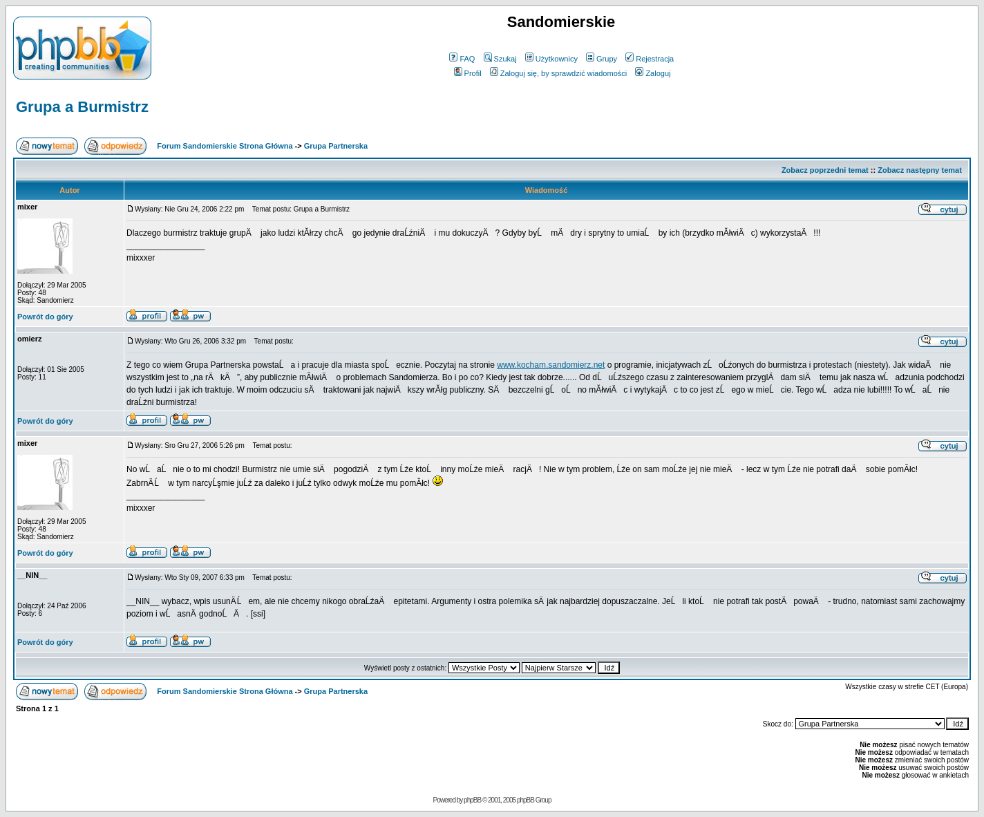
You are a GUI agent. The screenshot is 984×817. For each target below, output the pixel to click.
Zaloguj (652, 73)
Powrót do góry (45, 316)
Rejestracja (649, 59)
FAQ (462, 59)
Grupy (601, 59)
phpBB (472, 800)
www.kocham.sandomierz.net (551, 365)
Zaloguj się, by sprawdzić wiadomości (558, 73)
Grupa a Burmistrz (82, 106)
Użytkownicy (551, 59)
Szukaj (500, 59)
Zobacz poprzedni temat (825, 170)
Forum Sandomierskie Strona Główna (224, 146)
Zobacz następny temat (920, 170)
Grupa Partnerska (336, 146)
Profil (468, 73)
